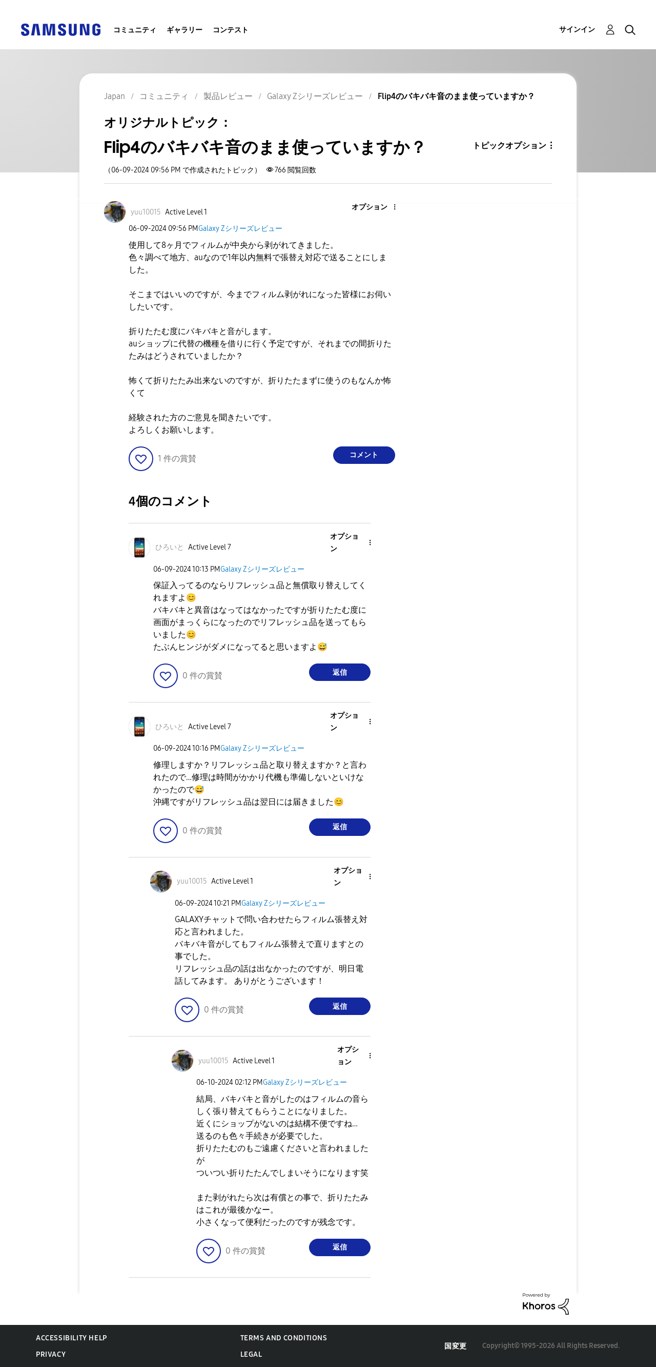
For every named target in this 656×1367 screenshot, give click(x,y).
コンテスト (231, 30)
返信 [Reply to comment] (340, 672)
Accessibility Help (71, 1338)
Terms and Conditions (283, 1338)
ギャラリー (184, 30)
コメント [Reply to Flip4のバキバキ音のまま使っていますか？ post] (364, 455)
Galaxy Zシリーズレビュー (240, 228)
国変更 (455, 1346)
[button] (377, 207)
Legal (251, 1354)
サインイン (577, 29)
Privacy (51, 1354)
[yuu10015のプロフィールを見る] (146, 212)
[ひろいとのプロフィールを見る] (169, 547)
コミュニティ (134, 30)
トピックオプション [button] (509, 145)
